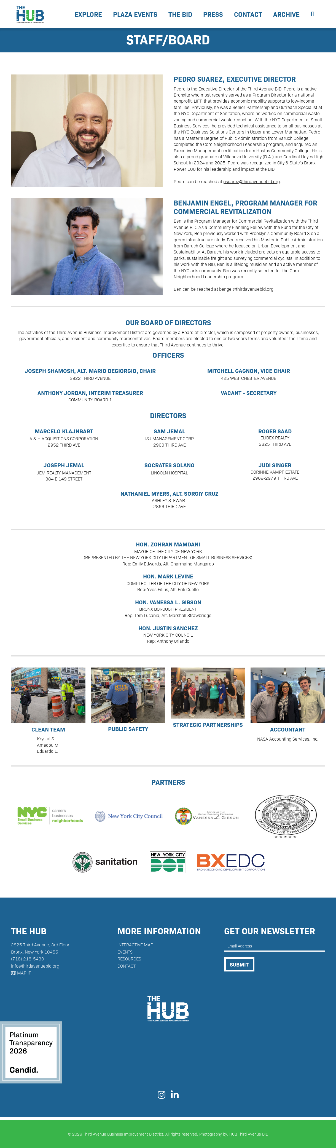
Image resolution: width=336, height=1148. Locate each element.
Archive (286, 13)
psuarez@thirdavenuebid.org (251, 181)
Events (125, 952)
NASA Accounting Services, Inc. (287, 739)
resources (129, 959)
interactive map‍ (135, 944)
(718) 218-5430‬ (27, 959)
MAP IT (21, 973)
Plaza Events (135, 13)
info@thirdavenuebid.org (35, 966)
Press (213, 13)
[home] (30, 14)
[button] (88, 14)
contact (248, 13)
